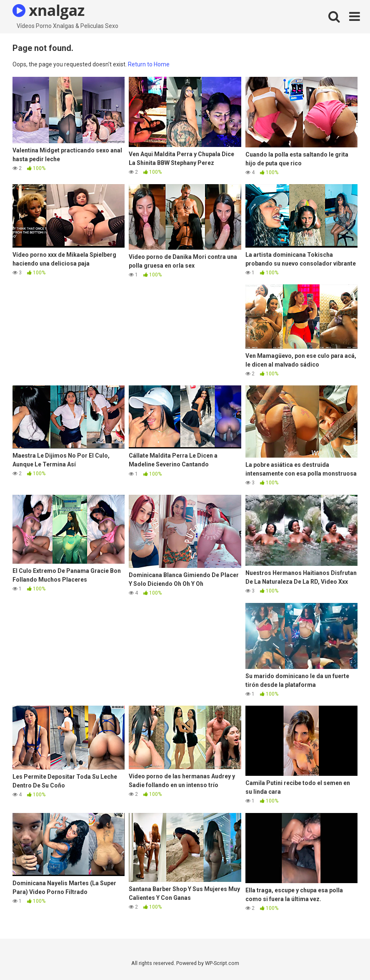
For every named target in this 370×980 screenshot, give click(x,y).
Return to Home (149, 64)
